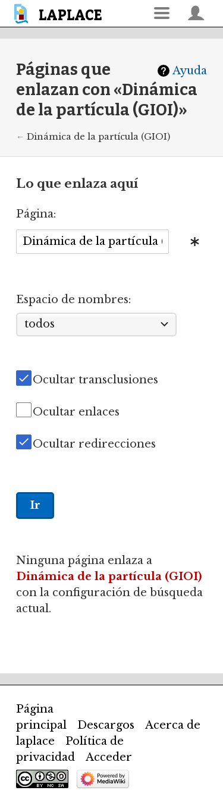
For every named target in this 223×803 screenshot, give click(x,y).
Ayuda (189, 71)
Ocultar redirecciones (94, 444)
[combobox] (92, 241)
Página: (36, 214)
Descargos (105, 725)
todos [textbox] (39, 323)
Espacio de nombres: (73, 299)
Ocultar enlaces (76, 411)
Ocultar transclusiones (95, 379)
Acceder (109, 757)
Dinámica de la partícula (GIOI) (98, 136)
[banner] (60, 13)
